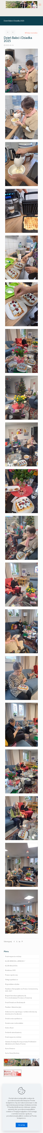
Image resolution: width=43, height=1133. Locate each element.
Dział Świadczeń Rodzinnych (15, 1002)
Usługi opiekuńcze (11, 980)
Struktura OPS (10, 970)
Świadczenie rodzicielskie (14, 1023)
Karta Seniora (10, 1049)
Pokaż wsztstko (31, 33)
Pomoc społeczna (11, 975)
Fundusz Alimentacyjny (13, 1007)
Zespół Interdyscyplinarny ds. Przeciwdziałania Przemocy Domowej (18, 997)
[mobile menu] (40, 5)
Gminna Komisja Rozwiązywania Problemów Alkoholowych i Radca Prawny (20, 1043)
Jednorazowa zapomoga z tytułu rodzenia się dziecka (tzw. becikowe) (21, 1013)
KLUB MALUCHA (11, 966)
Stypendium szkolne (12, 984)
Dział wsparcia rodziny (13, 956)
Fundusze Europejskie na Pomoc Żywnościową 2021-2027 (21, 990)
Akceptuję (21, 1125)
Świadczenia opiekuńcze (13, 1019)
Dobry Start (9, 1028)
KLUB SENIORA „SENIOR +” (15, 961)
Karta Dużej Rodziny (12, 1053)
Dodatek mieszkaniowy (13, 1032)
